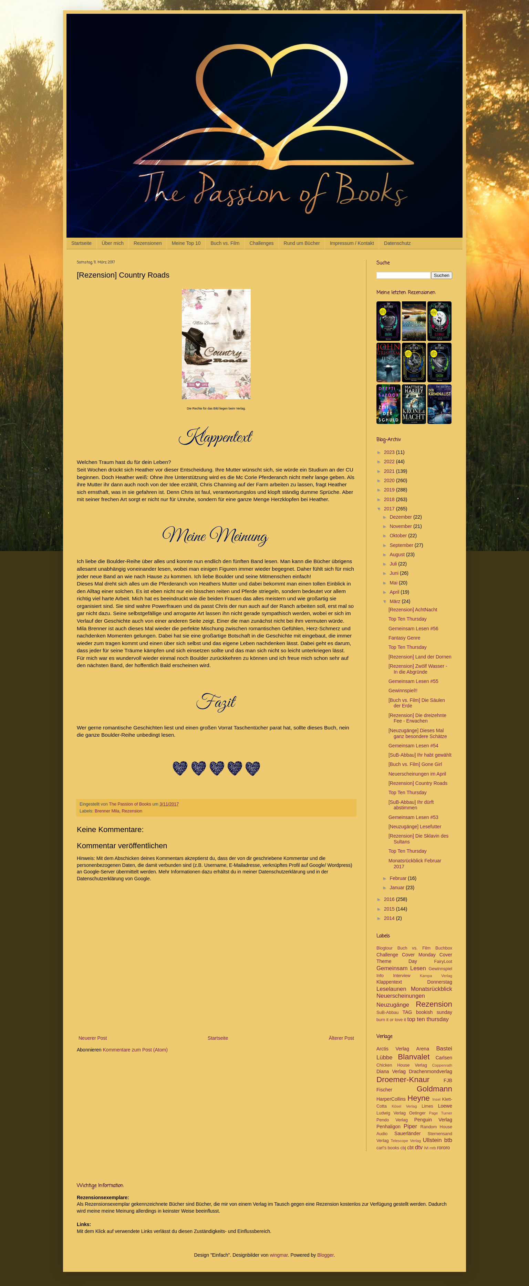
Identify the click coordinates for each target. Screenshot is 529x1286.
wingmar (279, 1255)
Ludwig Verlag (391, 1113)
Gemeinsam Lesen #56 (413, 628)
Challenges (262, 243)
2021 (390, 471)
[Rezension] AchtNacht (412, 609)
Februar (399, 878)
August (398, 554)
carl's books (387, 1147)
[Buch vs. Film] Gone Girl (415, 764)
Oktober (399, 535)
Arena (422, 1048)
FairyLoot (443, 961)
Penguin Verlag (433, 1119)
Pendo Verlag (392, 1120)
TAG (407, 1012)
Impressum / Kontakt (352, 243)
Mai (394, 582)
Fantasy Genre (404, 638)
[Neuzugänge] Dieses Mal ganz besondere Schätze (417, 733)
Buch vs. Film (224, 243)
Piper (410, 1126)
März (396, 601)
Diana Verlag (391, 1071)
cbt (410, 1147)
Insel (436, 1099)
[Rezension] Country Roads (417, 783)
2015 (390, 909)
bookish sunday (434, 1012)
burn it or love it (391, 1019)
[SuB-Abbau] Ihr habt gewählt (420, 755)
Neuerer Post (93, 1038)
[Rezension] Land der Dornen (420, 657)
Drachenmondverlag (430, 1071)
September (402, 545)
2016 (390, 899)
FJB (448, 1080)
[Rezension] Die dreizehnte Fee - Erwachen (417, 718)
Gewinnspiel (440, 968)
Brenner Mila (107, 811)
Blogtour (384, 948)
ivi (426, 1147)
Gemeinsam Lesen (401, 968)
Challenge (387, 954)
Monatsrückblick (431, 989)
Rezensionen (148, 243)
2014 (390, 918)
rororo (443, 1147)
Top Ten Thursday (407, 619)
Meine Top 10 (186, 243)
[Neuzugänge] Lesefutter (414, 826)
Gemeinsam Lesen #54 (413, 745)
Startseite (81, 243)
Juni (395, 573)
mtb (432, 1148)
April (395, 592)
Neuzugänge (392, 1005)
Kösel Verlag (404, 1106)
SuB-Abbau (387, 1012)
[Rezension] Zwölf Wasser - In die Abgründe (417, 669)
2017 (390, 508)
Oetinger (417, 1113)
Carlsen (444, 1057)
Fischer (384, 1089)
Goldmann (434, 1089)
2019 (390, 489)
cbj (403, 1147)
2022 (390, 461)
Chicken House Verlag (401, 1065)
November (401, 526)
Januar (398, 887)
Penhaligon (388, 1126)
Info (380, 975)
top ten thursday (428, 1019)
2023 (390, 452)
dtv (419, 1147)
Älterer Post (341, 1038)
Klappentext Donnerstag (414, 982)
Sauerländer (407, 1133)
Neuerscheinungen (400, 996)
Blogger (325, 1255)
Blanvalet (413, 1056)
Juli (394, 564)
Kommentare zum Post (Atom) (135, 1049)
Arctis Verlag (392, 1048)
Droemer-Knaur (402, 1079)
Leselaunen (391, 989)
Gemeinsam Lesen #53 (413, 817)
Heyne (418, 1098)
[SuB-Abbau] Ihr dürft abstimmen (411, 805)
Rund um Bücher (302, 243)
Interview (401, 975)
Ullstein (432, 1140)
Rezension (132, 811)
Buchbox (443, 948)
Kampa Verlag (436, 976)
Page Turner (440, 1113)
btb (448, 1140)
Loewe (445, 1106)
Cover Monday (419, 954)
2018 (390, 499)
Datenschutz (397, 243)
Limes (427, 1106)
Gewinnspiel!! (402, 690)
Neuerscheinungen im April (417, 774)
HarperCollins (391, 1099)
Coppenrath (442, 1065)
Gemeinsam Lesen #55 (413, 681)
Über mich (113, 243)
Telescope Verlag (406, 1141)
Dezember (401, 517)
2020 (390, 480)
